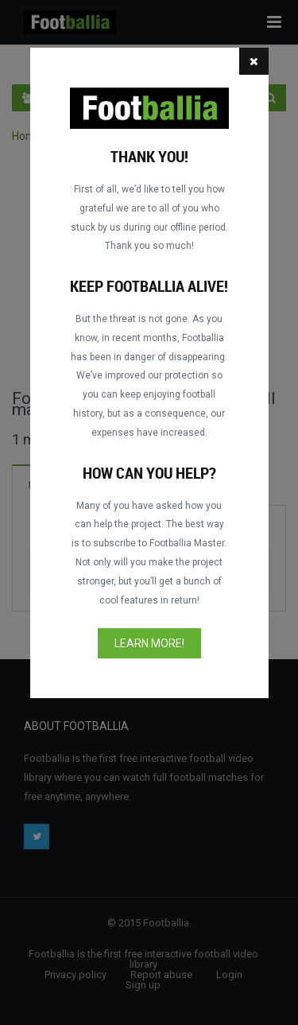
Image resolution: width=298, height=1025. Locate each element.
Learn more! (149, 643)
